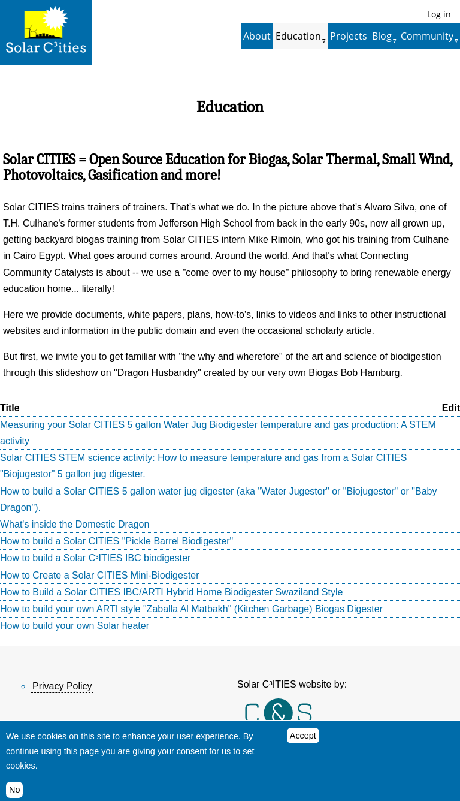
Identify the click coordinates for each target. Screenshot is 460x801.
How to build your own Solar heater (74, 626)
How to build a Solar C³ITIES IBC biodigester (95, 558)
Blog (382, 36)
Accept (303, 741)
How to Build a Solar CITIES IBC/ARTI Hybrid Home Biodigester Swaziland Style (171, 592)
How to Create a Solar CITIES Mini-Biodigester (99, 575)
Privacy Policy (62, 686)
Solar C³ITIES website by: (292, 684)
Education (298, 36)
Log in (439, 14)
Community (427, 36)
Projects (348, 36)
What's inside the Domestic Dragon (74, 524)
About (257, 36)
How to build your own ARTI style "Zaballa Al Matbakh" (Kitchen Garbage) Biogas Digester (191, 609)
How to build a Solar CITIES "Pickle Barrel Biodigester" (116, 541)
